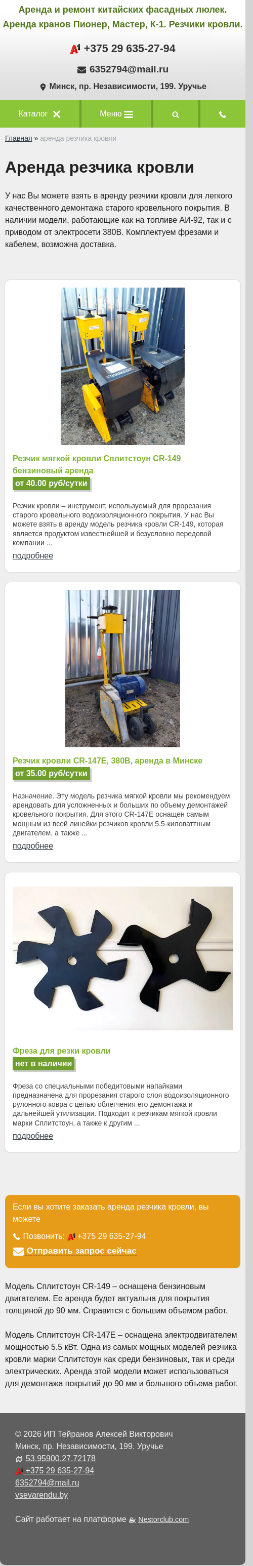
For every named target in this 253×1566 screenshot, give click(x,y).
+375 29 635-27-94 (122, 49)
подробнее (33, 555)
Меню (116, 113)
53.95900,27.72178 (61, 1458)
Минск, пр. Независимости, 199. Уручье (122, 86)
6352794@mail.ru (129, 69)
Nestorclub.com (163, 1519)
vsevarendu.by (41, 1495)
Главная (18, 138)
